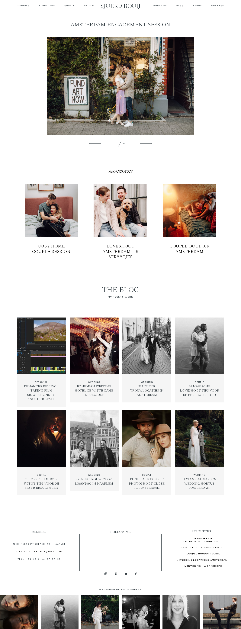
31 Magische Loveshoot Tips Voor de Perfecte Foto (199, 362)
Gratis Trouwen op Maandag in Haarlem (94, 452)
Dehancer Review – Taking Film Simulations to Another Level (41, 362)
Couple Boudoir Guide (203, 554)
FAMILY (89, 6)
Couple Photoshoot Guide (203, 548)
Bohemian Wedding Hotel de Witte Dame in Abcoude (94, 362)
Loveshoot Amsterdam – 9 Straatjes (120, 222)
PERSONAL (41, 382)
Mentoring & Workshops (203, 566)
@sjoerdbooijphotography (120, 589)
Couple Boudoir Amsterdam (189, 222)
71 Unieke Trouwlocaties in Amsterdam (146, 362)
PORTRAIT (160, 6)
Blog (180, 6)
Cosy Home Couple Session (51, 222)
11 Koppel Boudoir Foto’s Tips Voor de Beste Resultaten (41, 452)
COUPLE (69, 6)
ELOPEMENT (47, 6)
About (197, 6)
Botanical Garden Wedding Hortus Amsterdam (199, 452)
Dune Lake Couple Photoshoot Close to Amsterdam (146, 452)
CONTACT (217, 6)
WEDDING (23, 6)
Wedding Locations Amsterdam (203, 560)
